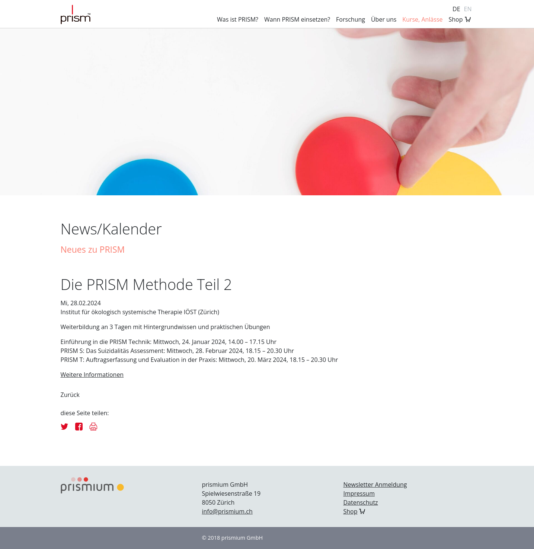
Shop (456, 19)
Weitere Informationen (92, 374)
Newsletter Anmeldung (375, 484)
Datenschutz (360, 502)
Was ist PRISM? (237, 19)
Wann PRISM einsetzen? (297, 19)
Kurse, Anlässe (422, 19)
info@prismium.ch (227, 511)
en (468, 9)
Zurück (70, 395)
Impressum (358, 493)
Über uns (383, 19)
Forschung (350, 19)
